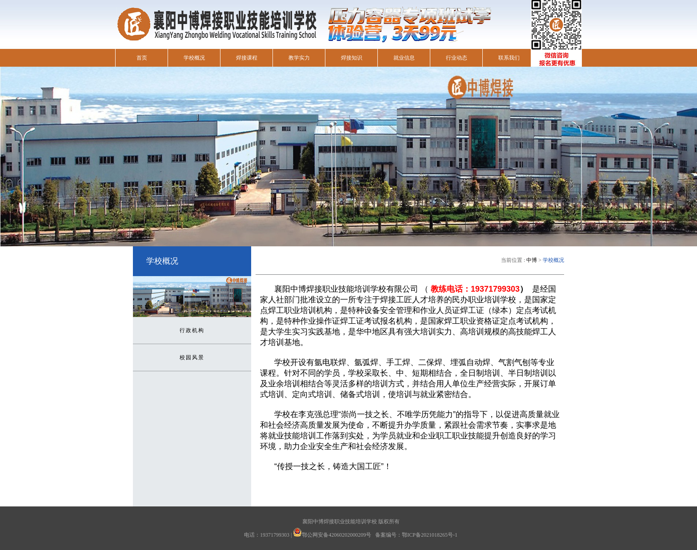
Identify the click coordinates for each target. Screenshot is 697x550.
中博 (531, 260)
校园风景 (192, 357)
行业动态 (456, 58)
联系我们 (509, 58)
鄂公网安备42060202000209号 (336, 535)
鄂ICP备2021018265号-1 (429, 535)
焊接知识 (351, 58)
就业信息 (404, 58)
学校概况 (194, 58)
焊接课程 (246, 58)
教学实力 (299, 58)
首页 (141, 58)
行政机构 (192, 330)
